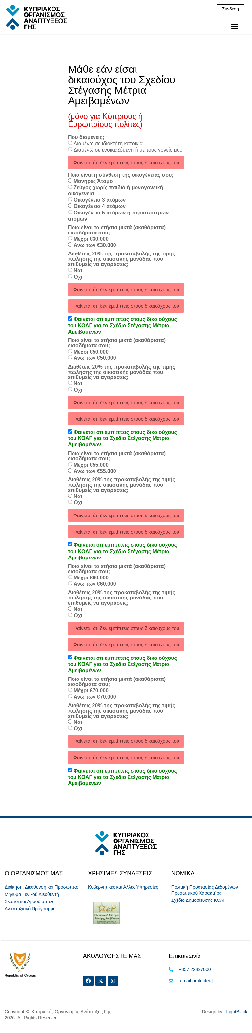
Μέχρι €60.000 (91, 578)
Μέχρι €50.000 (91, 352)
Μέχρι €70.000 (91, 691)
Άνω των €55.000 (95, 471)
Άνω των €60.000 (95, 584)
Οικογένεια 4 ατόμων (100, 207)
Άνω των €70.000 (95, 697)
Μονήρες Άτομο (93, 181)
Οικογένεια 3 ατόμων (100, 200)
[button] (234, 26)
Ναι (78, 271)
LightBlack (236, 1012)
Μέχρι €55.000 (91, 465)
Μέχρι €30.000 (91, 239)
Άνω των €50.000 (95, 358)
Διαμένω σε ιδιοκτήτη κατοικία (108, 144)
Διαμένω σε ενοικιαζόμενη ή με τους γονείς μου (128, 150)
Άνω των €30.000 (95, 246)
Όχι (78, 277)
